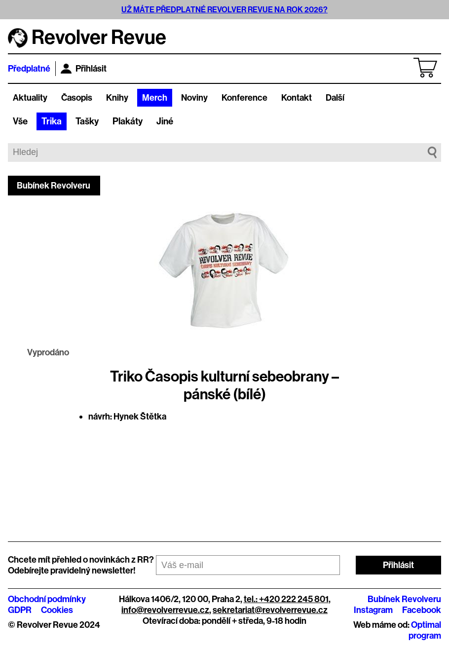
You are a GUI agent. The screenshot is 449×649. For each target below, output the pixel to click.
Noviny (194, 97)
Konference (244, 97)
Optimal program (425, 630)
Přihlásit (84, 68)
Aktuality (30, 97)
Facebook (421, 610)
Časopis (76, 97)
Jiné (164, 121)
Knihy (117, 97)
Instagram (373, 610)
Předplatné (29, 68)
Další (335, 97)
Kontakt (296, 97)
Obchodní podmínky (47, 599)
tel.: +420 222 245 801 (286, 599)
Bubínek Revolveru (53, 185)
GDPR (20, 610)
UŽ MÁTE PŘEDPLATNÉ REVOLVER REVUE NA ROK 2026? (224, 9)
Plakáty (127, 121)
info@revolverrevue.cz (165, 610)
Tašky (87, 121)
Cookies (57, 610)
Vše (20, 121)
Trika (51, 121)
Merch (154, 97)
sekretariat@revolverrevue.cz (270, 610)
